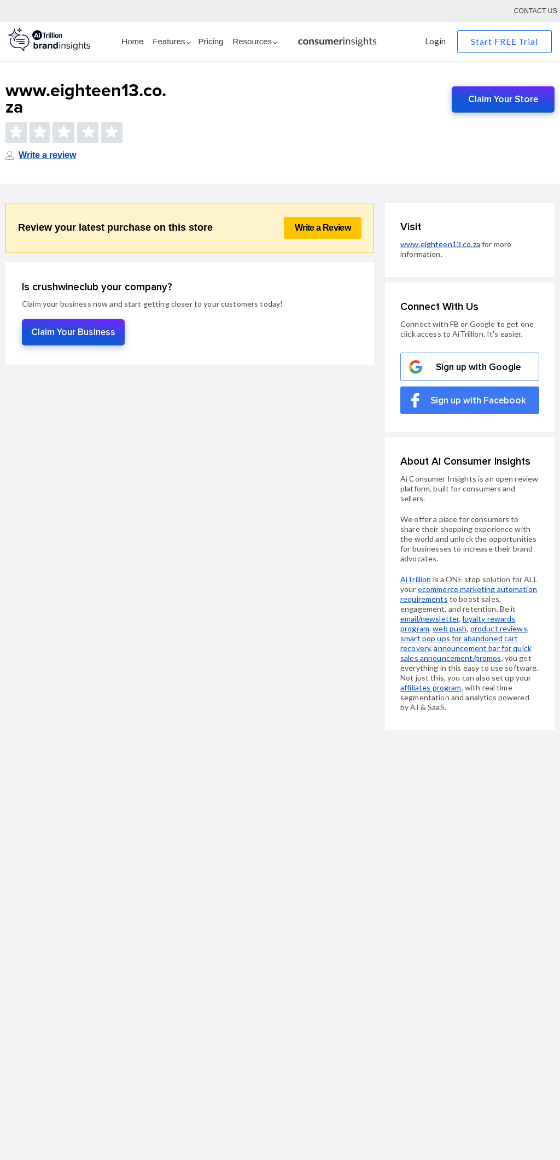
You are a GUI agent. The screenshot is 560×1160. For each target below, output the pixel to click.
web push (449, 628)
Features (169, 41)
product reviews (498, 628)
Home (132, 41)
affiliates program (431, 687)
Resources (252, 41)
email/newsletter (429, 618)
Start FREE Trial (504, 41)
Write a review (47, 155)
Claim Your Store (503, 99)
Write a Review (323, 227)
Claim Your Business (73, 332)
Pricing (211, 41)
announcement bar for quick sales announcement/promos (466, 653)
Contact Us (535, 11)
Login (435, 41)
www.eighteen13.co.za (440, 244)
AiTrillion (415, 579)
